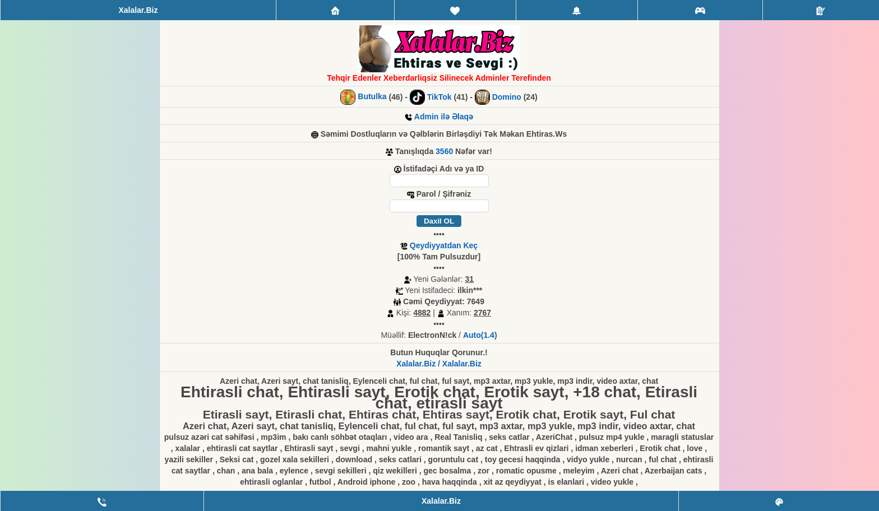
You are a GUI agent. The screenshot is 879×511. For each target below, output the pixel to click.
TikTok (439, 96)
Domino (507, 96)
